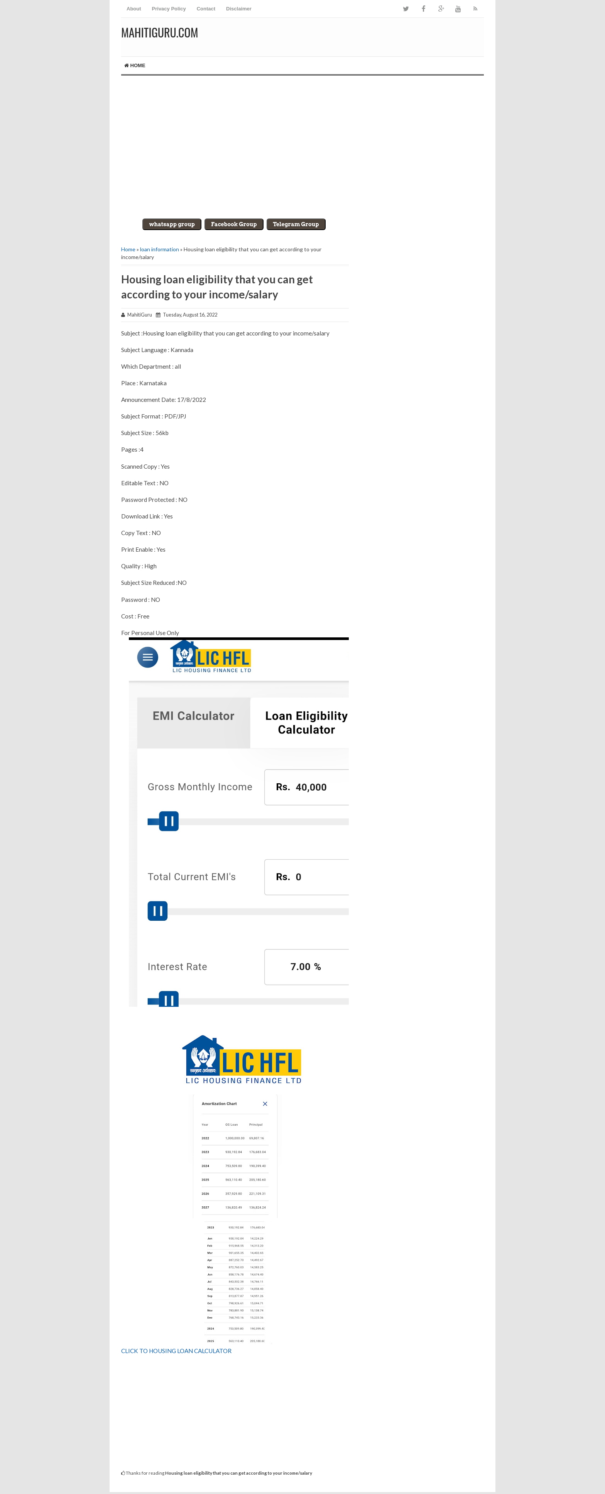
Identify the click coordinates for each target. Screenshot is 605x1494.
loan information (159, 249)
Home (134, 65)
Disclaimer (239, 9)
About (134, 9)
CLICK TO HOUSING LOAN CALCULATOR (176, 1350)
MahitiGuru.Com (159, 32)
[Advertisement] (302, 141)
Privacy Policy (169, 9)
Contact (206, 9)
